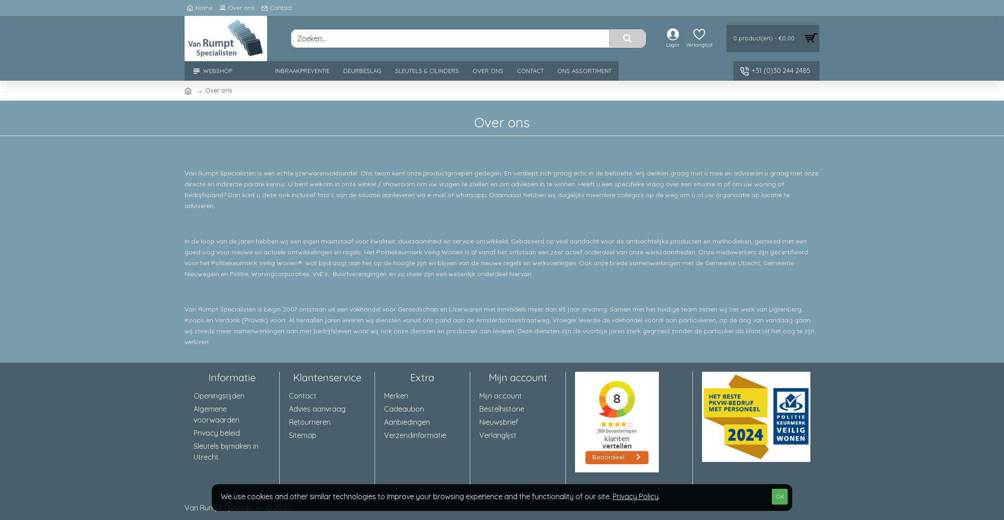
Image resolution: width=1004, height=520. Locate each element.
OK (780, 496)
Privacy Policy (635, 496)
